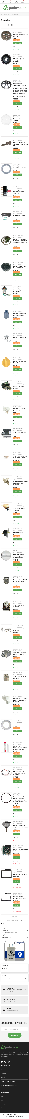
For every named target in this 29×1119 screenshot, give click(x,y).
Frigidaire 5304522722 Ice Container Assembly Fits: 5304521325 (20, 700)
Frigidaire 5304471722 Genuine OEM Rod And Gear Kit (20, 144)
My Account (16, 1)
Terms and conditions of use (9, 1085)
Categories (3, 1)
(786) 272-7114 (11, 1001)
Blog (2, 1096)
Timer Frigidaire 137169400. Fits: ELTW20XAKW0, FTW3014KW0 (20, 581)
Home (2, 924)
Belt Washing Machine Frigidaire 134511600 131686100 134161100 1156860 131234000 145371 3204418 (20, 800)
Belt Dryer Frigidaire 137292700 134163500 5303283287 (19, 773)
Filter (4, 25)
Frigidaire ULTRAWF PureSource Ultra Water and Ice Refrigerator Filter (20, 747)
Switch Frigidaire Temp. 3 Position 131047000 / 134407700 (20, 191)
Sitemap (3, 1108)
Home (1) (4, 968)
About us (3, 1073)
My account (4, 1104)
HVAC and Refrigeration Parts (9, 932)
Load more (14, 916)
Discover (17, 834)
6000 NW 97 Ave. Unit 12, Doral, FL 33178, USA (16, 990)
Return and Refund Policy (8, 1081)
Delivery (3, 1077)
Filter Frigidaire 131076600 (20, 168)
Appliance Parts (6, 935)
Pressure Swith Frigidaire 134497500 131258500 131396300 (19, 508)
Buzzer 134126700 (18, 532)
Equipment (5, 930)
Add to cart (18, 43)
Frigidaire (19, 32)
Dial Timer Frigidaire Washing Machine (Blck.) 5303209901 (19, 60)
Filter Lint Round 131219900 (20, 724)
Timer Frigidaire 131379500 (20, 676)
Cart (2, 1100)
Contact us (4, 1070)
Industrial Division (6, 937)
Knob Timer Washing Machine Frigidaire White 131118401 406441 (19, 556)
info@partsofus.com (12, 1010)
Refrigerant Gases (6, 928)
